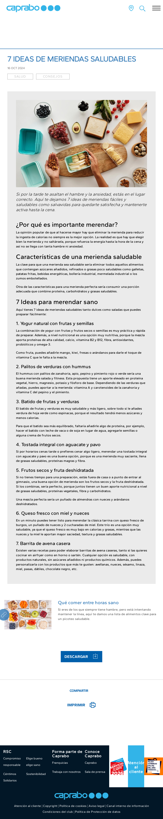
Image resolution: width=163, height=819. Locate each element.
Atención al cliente (136, 767)
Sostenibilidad (36, 774)
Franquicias (60, 763)
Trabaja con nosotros (66, 772)
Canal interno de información (128, 806)
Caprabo (91, 763)
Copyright (50, 806)
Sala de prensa (95, 772)
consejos (53, 76)
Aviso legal (97, 806)
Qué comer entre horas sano (88, 602)
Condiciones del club (58, 812)
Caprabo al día (24, 36)
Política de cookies (73, 806)
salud (20, 76)
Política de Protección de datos (98, 812)
